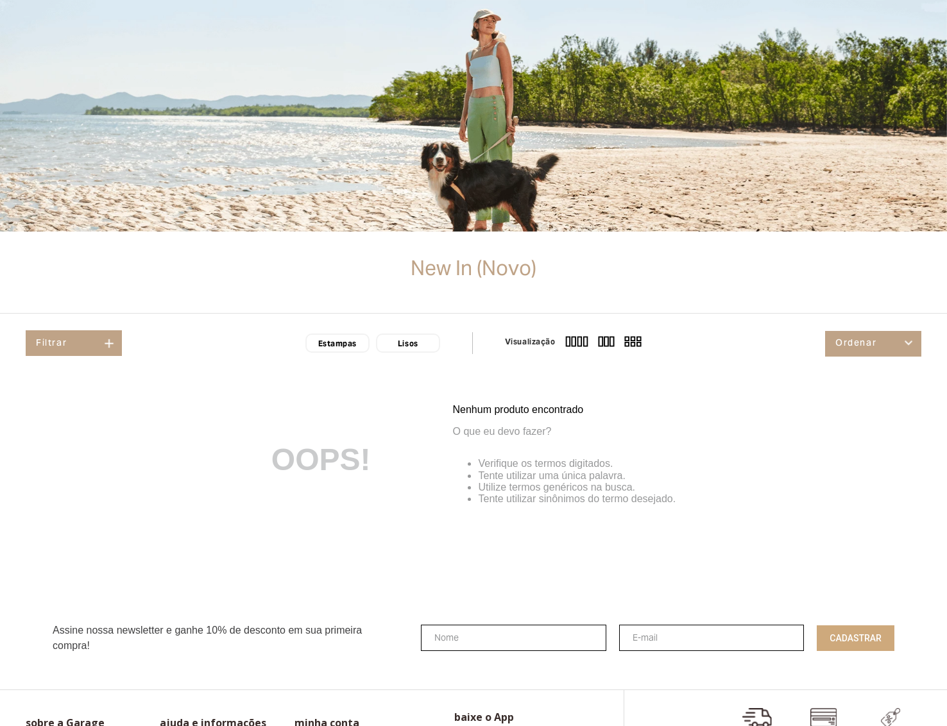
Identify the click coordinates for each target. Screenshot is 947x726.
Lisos (408, 344)
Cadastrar (856, 638)
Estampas (337, 344)
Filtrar (51, 343)
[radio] (577, 343)
